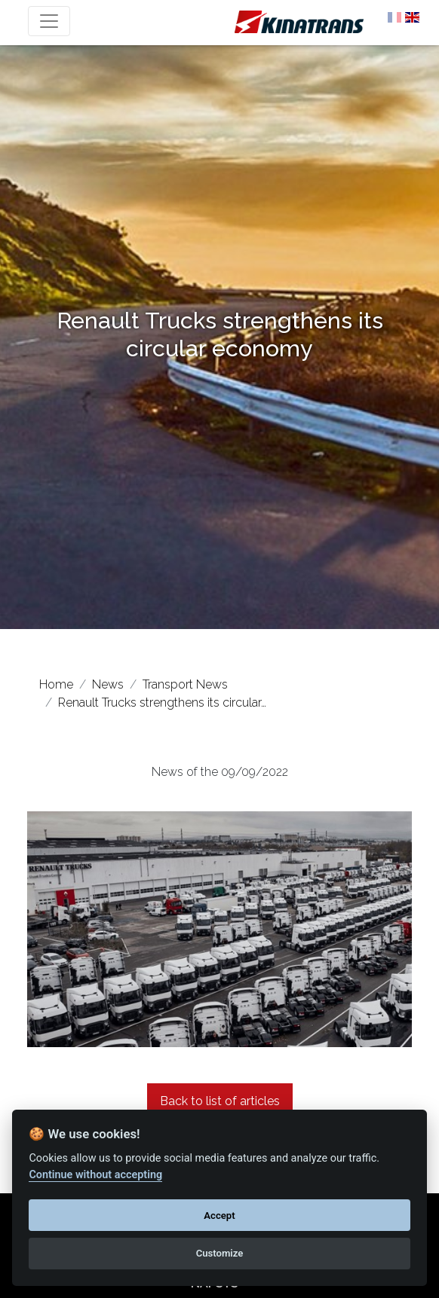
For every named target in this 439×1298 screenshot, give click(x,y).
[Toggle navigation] (49, 21)
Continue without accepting (95, 1174)
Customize (220, 1253)
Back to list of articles (220, 1101)
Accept (219, 1215)
